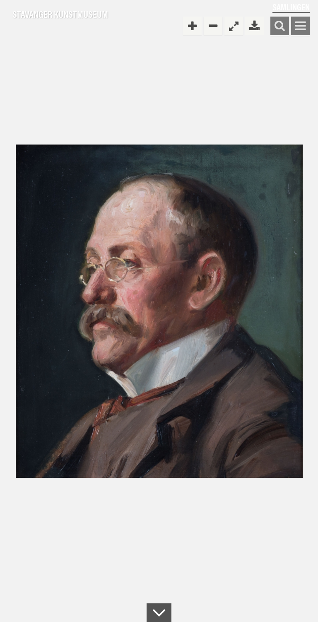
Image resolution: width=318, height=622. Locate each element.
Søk (279, 26)
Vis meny (300, 26)
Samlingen (291, 7)
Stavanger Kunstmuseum (60, 14)
